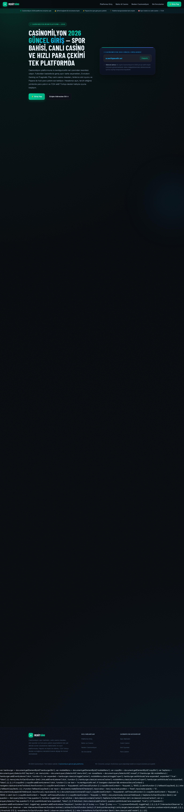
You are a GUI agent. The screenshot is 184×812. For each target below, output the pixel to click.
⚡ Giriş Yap (174, 4)
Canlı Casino (125, 743)
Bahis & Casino (122, 4)
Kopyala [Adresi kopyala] (145, 58)
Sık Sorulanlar (158, 4)
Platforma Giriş (106, 4)
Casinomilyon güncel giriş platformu (71, 764)
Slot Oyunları (124, 747)
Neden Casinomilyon (140, 4)
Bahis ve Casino (87, 743)
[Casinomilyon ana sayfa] (11, 4)
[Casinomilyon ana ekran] (53, 735)
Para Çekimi (124, 752)
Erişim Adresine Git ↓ (59, 96)
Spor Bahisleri (125, 739)
